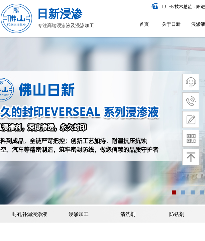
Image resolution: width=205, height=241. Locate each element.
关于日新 (171, 24)
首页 (144, 24)
